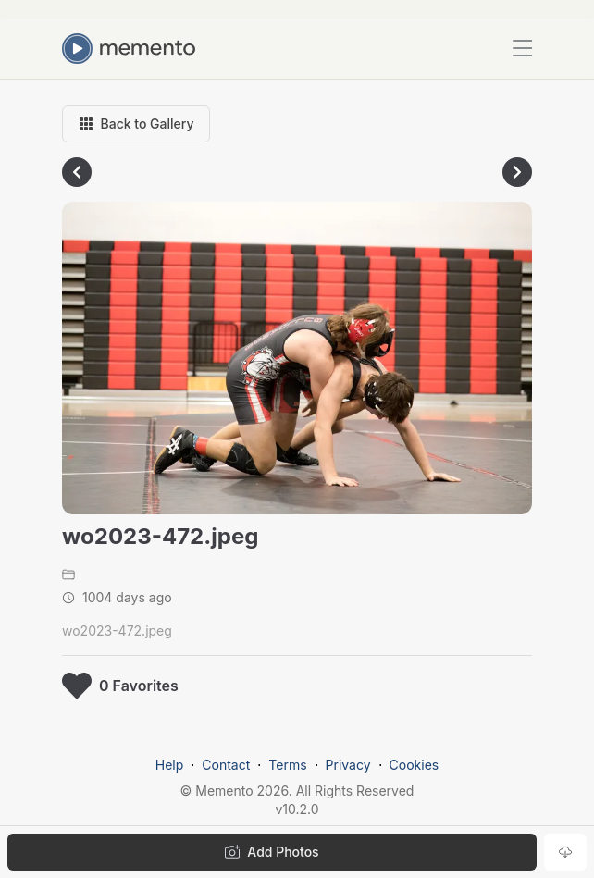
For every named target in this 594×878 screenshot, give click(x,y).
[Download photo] (565, 852)
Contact (226, 765)
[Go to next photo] (517, 172)
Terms (287, 765)
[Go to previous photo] (77, 172)
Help (169, 765)
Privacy (348, 765)
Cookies (414, 765)
